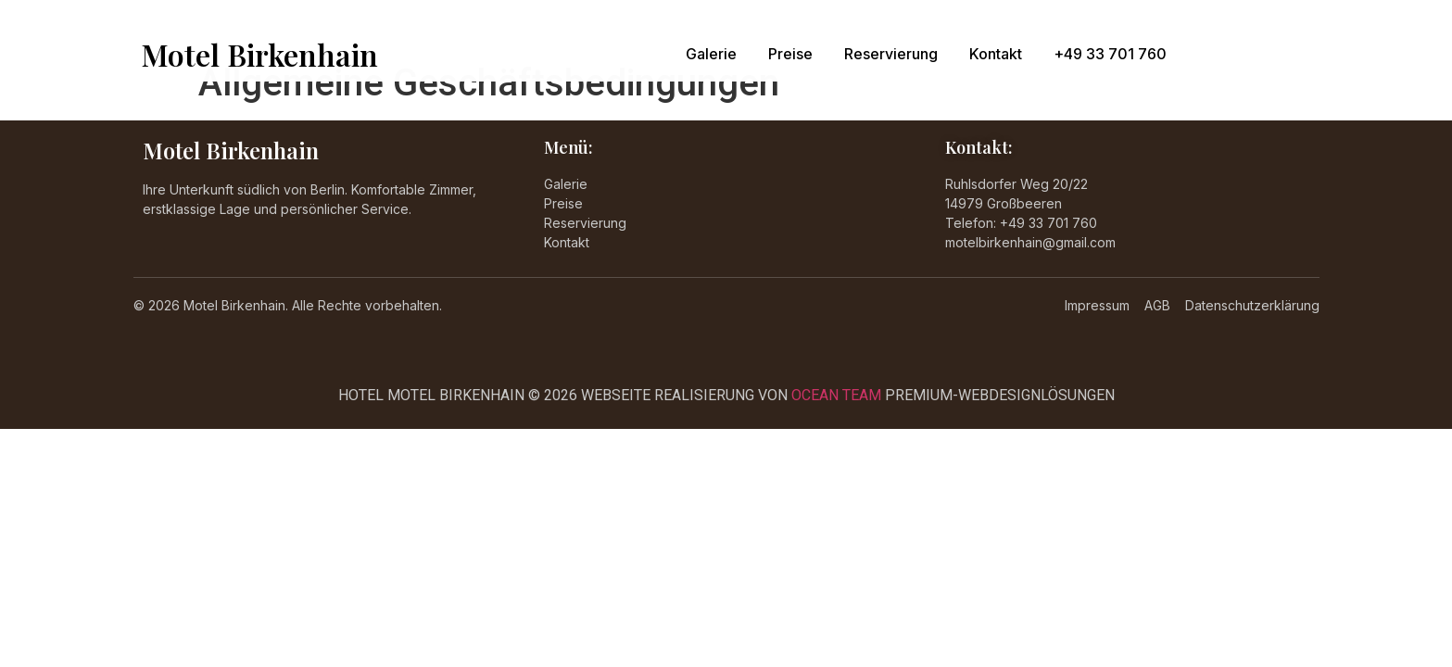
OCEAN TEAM (836, 395)
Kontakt (995, 53)
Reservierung (891, 53)
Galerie (711, 53)
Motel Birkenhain (259, 54)
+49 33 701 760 (1110, 53)
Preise (790, 53)
